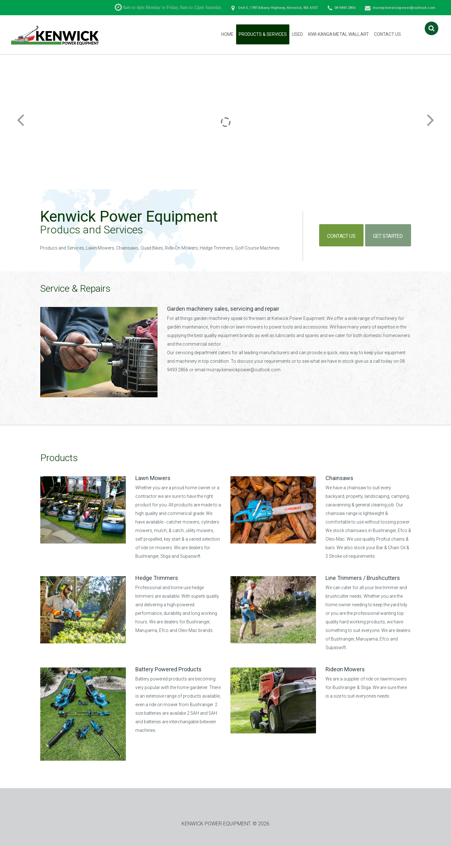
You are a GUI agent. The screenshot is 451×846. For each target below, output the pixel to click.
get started (390, 234)
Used (297, 34)
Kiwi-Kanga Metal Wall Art (338, 34)
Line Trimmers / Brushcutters (362, 578)
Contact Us (387, 34)
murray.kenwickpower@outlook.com (404, 8)
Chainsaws (339, 478)
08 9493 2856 (344, 8)
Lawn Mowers (153, 478)
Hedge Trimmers (156, 578)
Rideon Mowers (345, 669)
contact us (343, 234)
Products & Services (263, 34)
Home (227, 34)
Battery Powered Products (168, 669)
